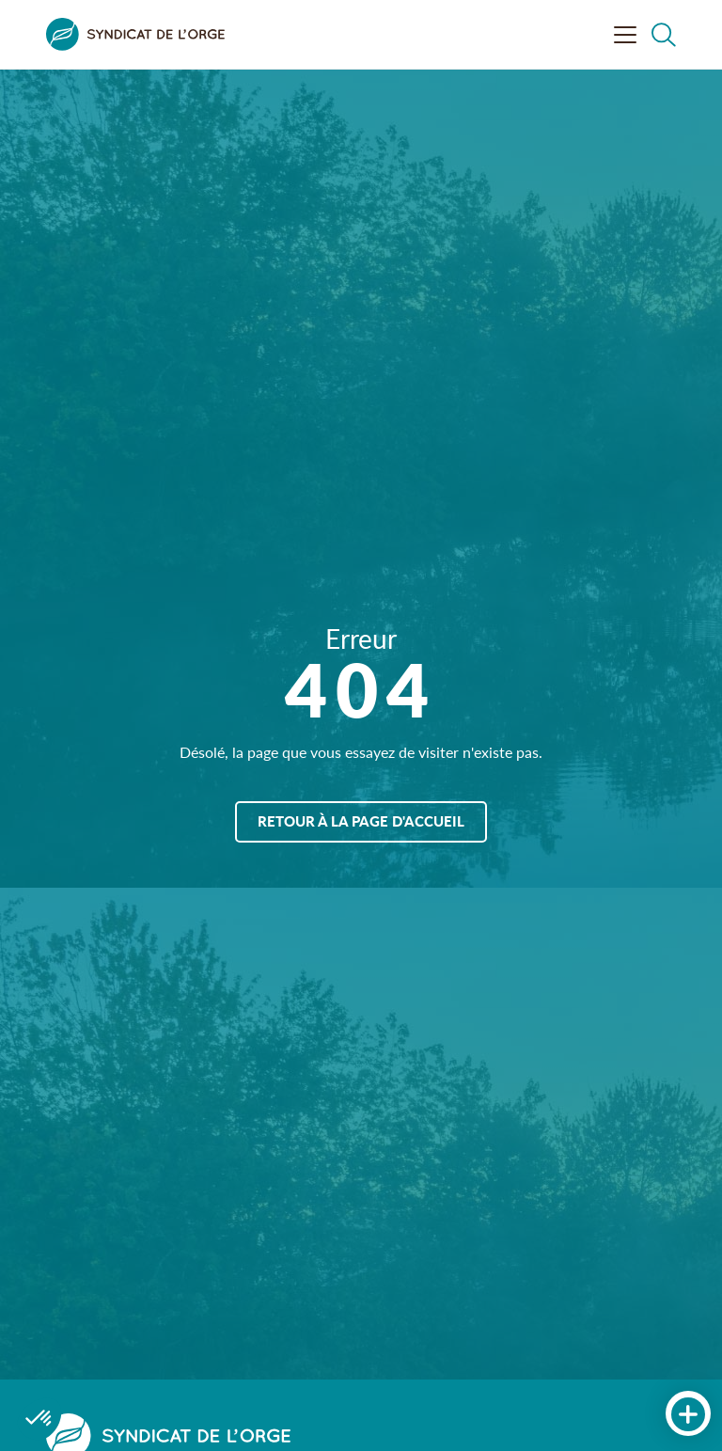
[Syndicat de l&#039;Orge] (135, 34)
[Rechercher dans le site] (663, 35)
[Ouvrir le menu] (625, 34)
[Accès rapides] (688, 1414)
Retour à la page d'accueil (361, 820)
